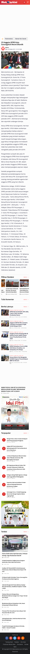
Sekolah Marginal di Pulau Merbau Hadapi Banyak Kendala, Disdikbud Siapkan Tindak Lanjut (14, 586)
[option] (8, 287)
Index (26, 277)
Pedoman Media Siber (9, 644)
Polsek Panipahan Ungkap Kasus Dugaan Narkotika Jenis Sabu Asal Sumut (13, 561)
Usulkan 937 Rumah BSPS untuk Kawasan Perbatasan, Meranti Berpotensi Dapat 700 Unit (14, 569)
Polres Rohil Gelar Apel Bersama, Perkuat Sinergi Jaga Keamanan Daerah (14, 554)
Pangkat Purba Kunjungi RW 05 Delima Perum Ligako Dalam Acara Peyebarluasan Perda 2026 (19, 336)
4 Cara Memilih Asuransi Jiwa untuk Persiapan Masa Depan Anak (8, 291)
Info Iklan (23, 642)
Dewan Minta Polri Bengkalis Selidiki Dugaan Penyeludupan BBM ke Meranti (19, 358)
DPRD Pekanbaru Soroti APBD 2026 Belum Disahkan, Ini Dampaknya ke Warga (19, 347)
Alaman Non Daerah (20, 39)
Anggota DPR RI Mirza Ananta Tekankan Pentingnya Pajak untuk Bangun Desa (18, 324)
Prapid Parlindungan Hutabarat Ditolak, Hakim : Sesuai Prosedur (13, 627)
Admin (7, 47)
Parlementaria (9, 39)
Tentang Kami (9, 642)
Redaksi (16, 642)
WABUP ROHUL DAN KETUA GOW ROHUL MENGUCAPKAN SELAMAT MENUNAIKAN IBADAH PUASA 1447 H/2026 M (13, 389)
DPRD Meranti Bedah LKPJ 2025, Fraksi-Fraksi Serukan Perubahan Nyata (19, 313)
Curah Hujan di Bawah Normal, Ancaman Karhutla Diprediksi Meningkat (21, 291)
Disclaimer (20, 644)
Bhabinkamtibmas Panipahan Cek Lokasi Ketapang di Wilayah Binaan (13, 604)
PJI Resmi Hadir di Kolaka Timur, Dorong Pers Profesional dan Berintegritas (14, 578)
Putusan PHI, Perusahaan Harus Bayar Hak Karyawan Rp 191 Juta (14, 611)
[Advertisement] (15, 21)
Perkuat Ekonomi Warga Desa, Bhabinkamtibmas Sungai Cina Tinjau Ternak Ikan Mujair (14, 595)
